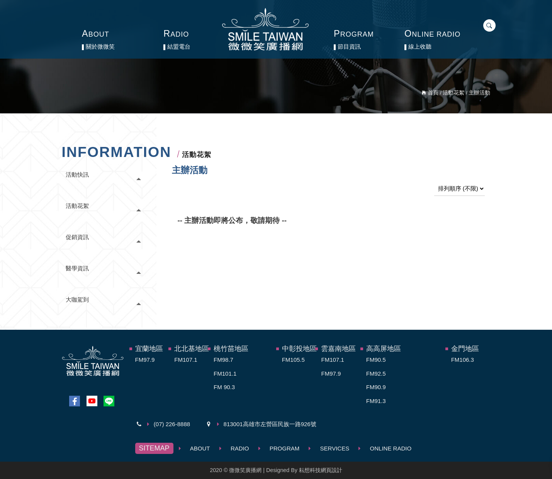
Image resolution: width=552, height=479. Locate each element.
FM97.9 (145, 359)
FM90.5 (376, 359)
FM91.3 (376, 401)
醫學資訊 (77, 268)
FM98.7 (223, 359)
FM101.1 (225, 373)
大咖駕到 (77, 299)
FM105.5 (293, 359)
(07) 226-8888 (172, 424)
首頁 (430, 92)
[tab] (101, 181)
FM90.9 (376, 387)
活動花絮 (453, 92)
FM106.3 (462, 359)
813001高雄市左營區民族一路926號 (270, 424)
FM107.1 (185, 359)
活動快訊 (77, 174)
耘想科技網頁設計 (320, 470)
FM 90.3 (224, 387)
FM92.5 (376, 373)
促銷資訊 (77, 237)
